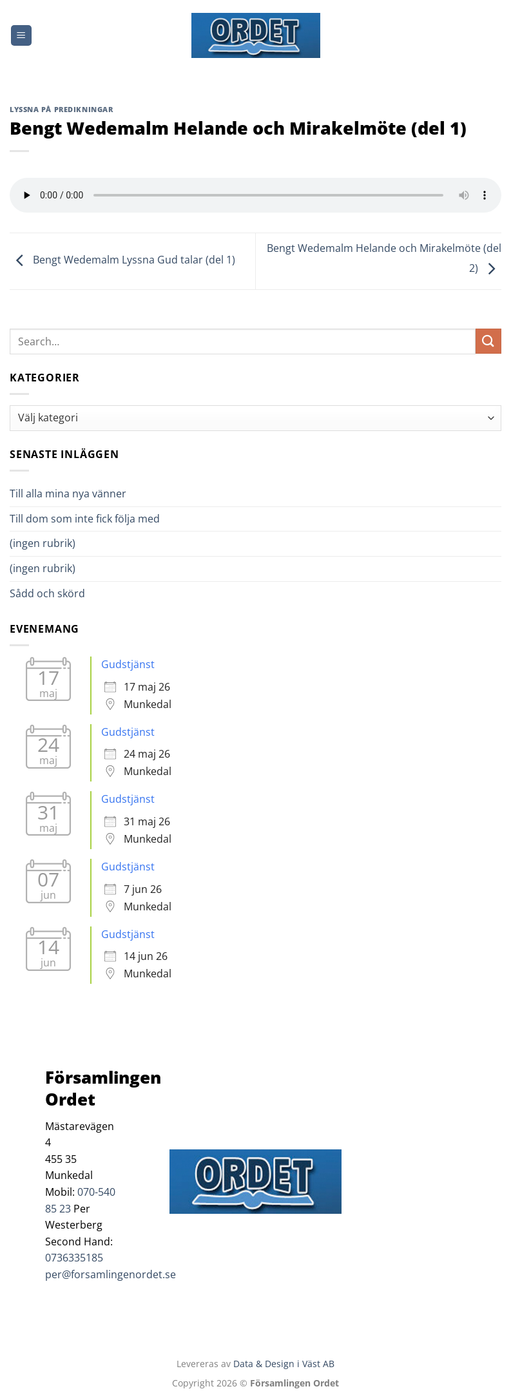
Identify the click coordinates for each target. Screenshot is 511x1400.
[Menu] (21, 35)
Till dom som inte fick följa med (85, 519)
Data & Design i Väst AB (283, 1363)
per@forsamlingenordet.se (110, 1274)
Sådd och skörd (47, 593)
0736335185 (74, 1258)
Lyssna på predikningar (61, 109)
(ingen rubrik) (42, 543)
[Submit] (488, 341)
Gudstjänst (128, 664)
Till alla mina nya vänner (79, 493)
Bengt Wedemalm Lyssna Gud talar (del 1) (122, 260)
